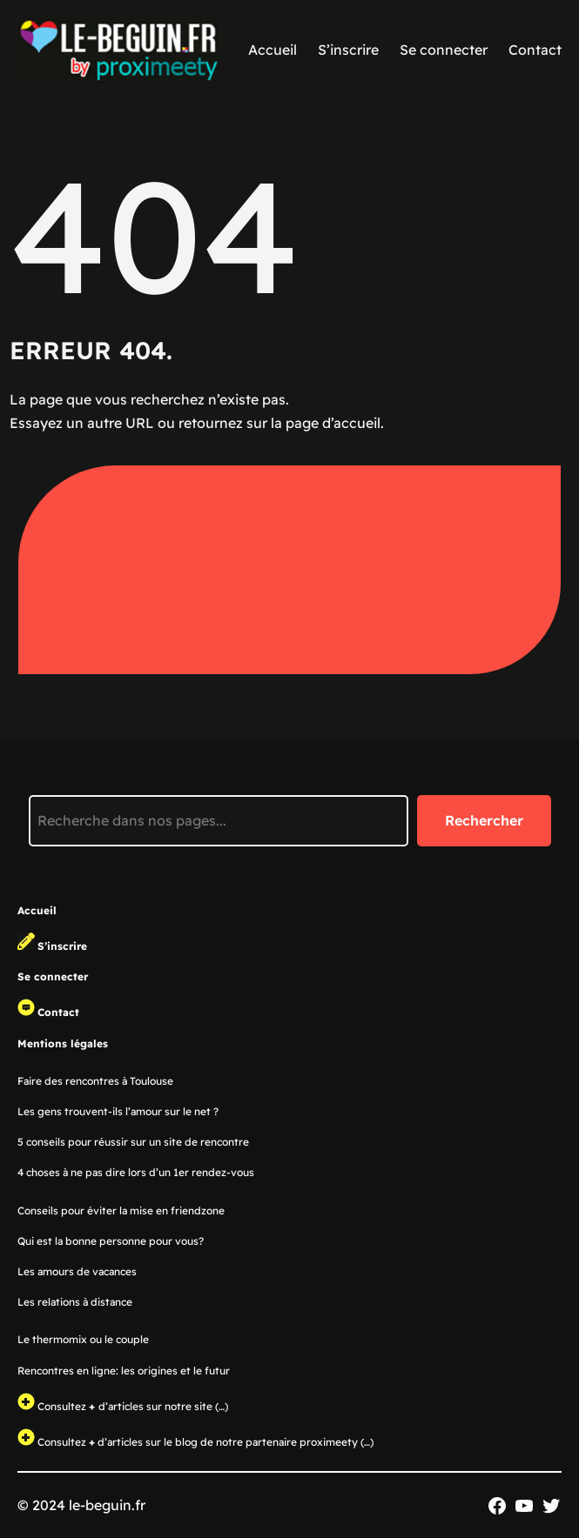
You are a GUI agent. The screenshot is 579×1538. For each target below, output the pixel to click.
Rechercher (484, 820)
